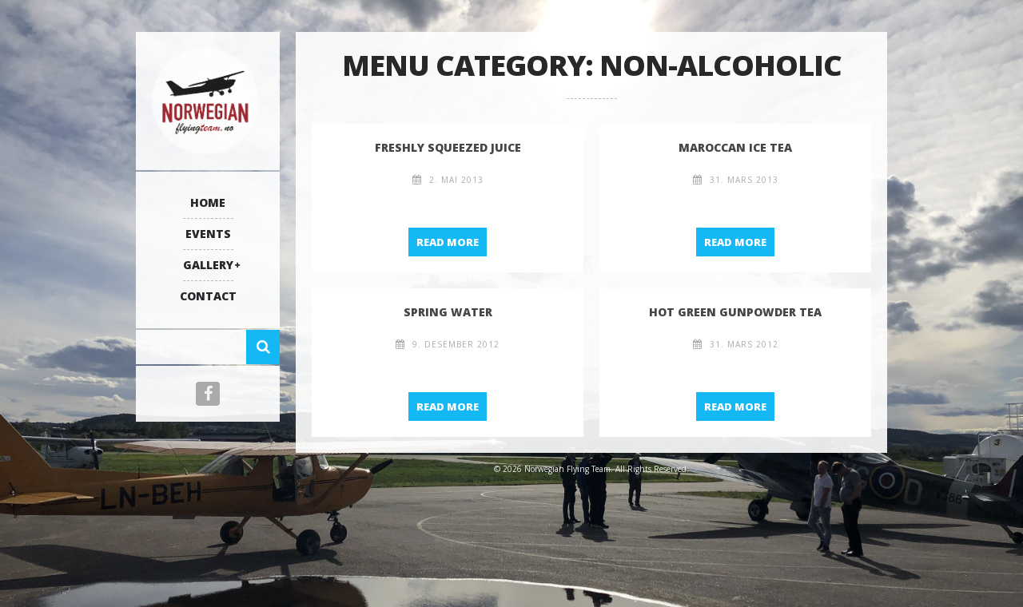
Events (208, 233)
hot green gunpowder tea (735, 311)
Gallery (208, 264)
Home (207, 202)
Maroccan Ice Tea (735, 147)
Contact (208, 296)
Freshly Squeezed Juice (448, 147)
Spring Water (448, 311)
